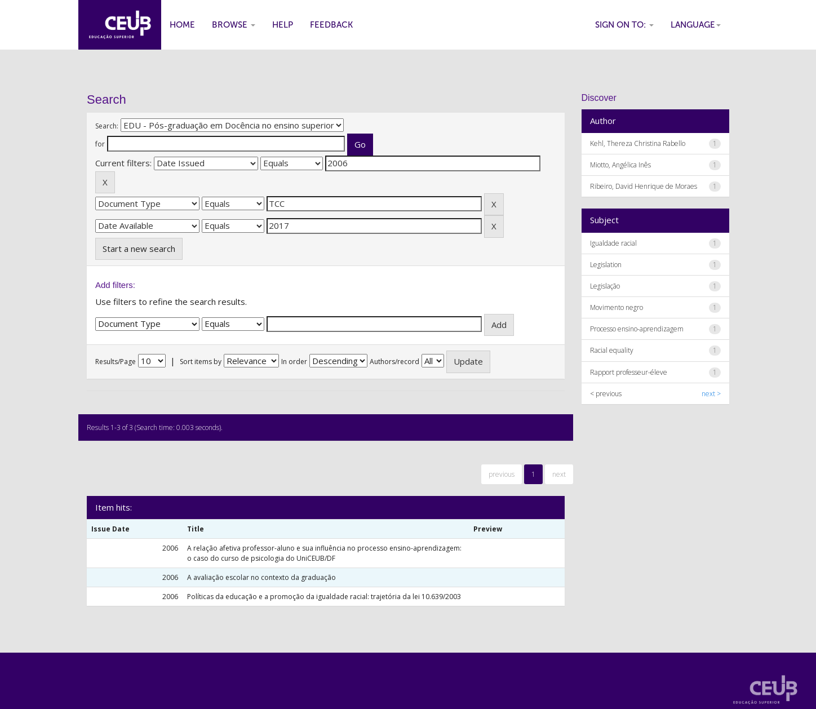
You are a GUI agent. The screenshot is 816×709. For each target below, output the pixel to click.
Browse (233, 25)
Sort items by (200, 361)
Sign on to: (624, 25)
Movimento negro (616, 307)
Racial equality (611, 350)
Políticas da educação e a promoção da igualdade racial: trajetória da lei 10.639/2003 (324, 596)
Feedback (331, 25)
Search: (106, 126)
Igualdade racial (613, 243)
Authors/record (394, 361)
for (100, 144)
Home (182, 25)
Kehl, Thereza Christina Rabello (637, 143)
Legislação (605, 286)
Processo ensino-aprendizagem (637, 329)
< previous (606, 393)
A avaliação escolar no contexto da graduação (261, 577)
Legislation (606, 264)
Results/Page (115, 361)
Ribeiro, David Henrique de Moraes (643, 186)
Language (696, 25)
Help (282, 25)
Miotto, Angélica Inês (620, 165)
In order (294, 361)
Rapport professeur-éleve (628, 372)
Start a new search (139, 248)
